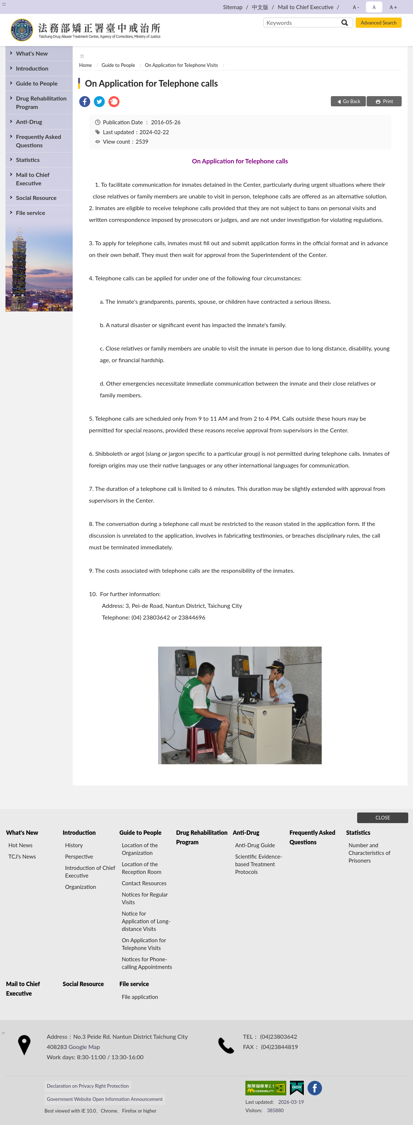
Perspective (79, 856)
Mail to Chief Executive (305, 7)
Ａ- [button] (355, 7)
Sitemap (232, 7)
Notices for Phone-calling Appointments (147, 963)
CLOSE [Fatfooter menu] (382, 818)
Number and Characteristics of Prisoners (369, 853)
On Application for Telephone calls (151, 83)
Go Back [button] (351, 101)
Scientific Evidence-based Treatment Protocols (258, 864)
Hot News (20, 845)
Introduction (32, 68)
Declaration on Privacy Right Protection (88, 1086)
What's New (32, 53)
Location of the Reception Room (141, 868)
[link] (84, 102)
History (74, 845)
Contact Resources (144, 883)
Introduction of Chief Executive (90, 871)
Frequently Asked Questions (38, 140)
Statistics (28, 159)
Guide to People (37, 83)
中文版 (260, 7)
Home (85, 65)
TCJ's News (22, 856)
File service (30, 212)
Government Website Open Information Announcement (104, 1099)
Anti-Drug (29, 121)
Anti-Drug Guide (255, 845)
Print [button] (387, 101)
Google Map (84, 1046)
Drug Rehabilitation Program (41, 102)
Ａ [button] (374, 7)
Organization (80, 886)
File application (140, 996)
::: (4, 4)
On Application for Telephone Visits (181, 65)
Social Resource (36, 197)
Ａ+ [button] (393, 7)
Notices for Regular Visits (145, 898)
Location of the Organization (140, 849)
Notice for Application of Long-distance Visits (146, 921)
